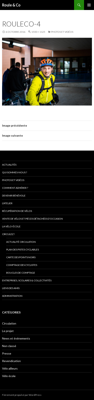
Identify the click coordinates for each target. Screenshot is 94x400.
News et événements (16, 338)
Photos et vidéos (62, 31)
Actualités (9, 164)
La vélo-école (11, 226)
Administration (12, 295)
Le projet (8, 331)
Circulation (9, 323)
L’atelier (7, 203)
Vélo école (9, 376)
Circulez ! (8, 234)
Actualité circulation (21, 241)
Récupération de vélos (17, 211)
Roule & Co (11, 5)
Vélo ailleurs (10, 368)
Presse (6, 353)
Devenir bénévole (14, 195)
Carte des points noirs (20, 257)
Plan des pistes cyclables (22, 249)
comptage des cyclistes (21, 265)
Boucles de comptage (20, 272)
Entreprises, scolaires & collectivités (26, 280)
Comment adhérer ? (15, 187)
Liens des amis (11, 288)
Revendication (11, 361)
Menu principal (89, 5)
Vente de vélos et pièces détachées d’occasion (32, 218)
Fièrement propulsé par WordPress (22, 394)
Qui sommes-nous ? (14, 172)
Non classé (9, 346)
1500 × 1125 (38, 31)
